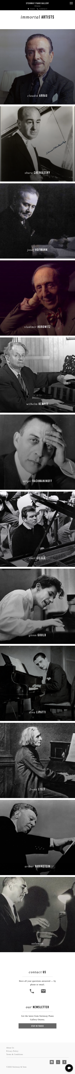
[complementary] (56, 1060)
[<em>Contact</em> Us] (43, 993)
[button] (71, 3)
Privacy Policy (12, 1051)
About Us (10, 1048)
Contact (42, 9)
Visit (31, 9)
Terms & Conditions (14, 1054)
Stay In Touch (37, 1026)
